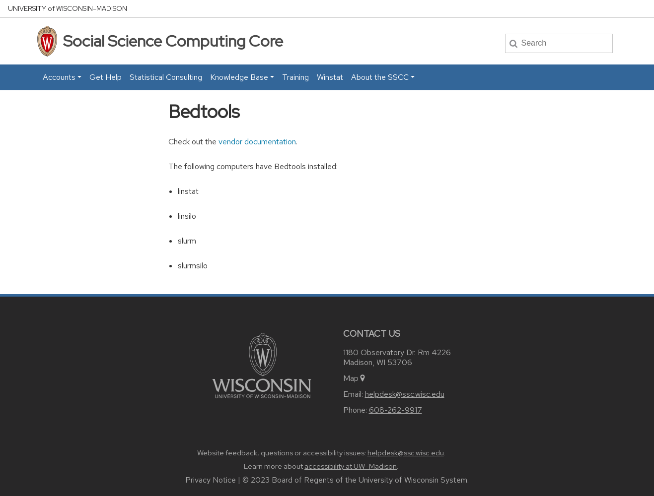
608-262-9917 (395, 410)
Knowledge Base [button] (239, 77)
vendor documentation (257, 141)
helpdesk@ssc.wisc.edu (404, 394)
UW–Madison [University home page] (67, 8)
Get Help (105, 77)
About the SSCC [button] (380, 77)
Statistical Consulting (166, 77)
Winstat (330, 77)
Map (354, 378)
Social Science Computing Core (173, 41)
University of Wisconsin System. (414, 480)
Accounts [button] (59, 77)
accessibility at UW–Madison (350, 466)
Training (295, 77)
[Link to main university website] (261, 365)
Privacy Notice (210, 480)
